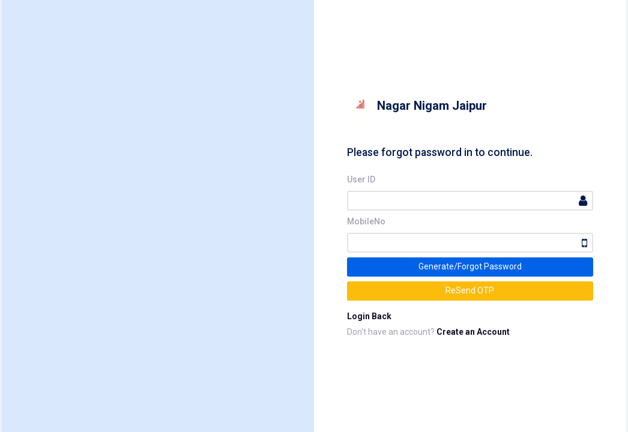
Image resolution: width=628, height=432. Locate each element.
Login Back (369, 316)
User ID (361, 179)
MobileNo (366, 221)
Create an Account (473, 332)
